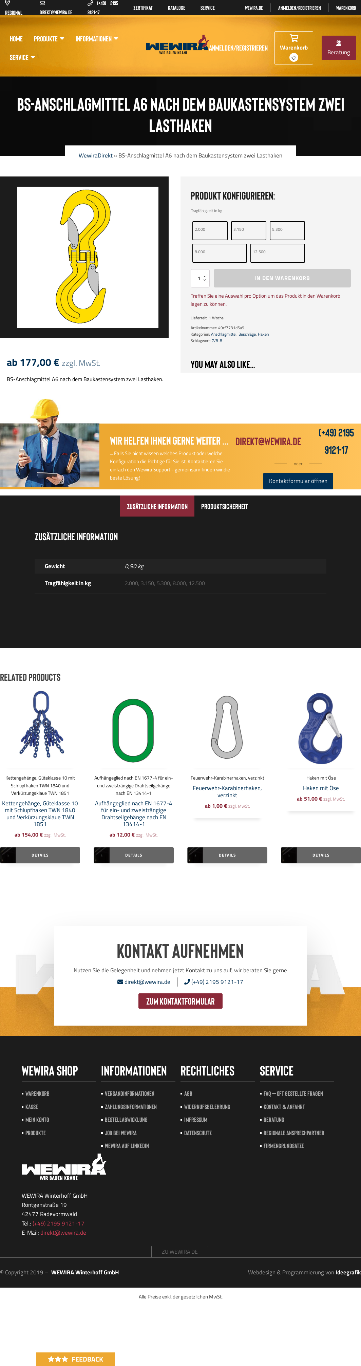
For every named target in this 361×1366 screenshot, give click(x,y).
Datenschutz (198, 1133)
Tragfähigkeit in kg (206, 210)
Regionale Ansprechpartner (294, 1133)
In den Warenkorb (282, 278)
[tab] (157, 506)
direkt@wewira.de (268, 440)
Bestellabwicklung (126, 1119)
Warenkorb (346, 7)
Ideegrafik (348, 1272)
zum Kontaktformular (180, 1000)
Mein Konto (37, 1119)
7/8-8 (217, 340)
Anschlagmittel (223, 334)
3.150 (238, 229)
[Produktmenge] (200, 278)
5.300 (277, 229)
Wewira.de (254, 7)
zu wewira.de (180, 1252)
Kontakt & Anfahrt (284, 1106)
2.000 (200, 229)
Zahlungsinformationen (131, 1106)
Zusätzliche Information (157, 506)
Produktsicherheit (224, 506)
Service (22, 57)
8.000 (200, 251)
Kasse (31, 1106)
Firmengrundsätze (284, 1145)
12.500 (259, 251)
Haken (263, 334)
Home (16, 38)
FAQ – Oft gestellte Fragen (293, 1093)
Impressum (195, 1119)
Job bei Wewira (121, 1133)
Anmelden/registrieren (299, 7)
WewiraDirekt (96, 155)
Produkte (49, 38)
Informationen (97, 38)
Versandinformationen (129, 1093)
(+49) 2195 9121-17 (213, 981)
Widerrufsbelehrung (207, 1106)
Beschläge (247, 334)
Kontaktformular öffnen (298, 480)
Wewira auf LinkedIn (127, 1145)
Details (40, 855)
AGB (188, 1093)
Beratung (338, 48)
